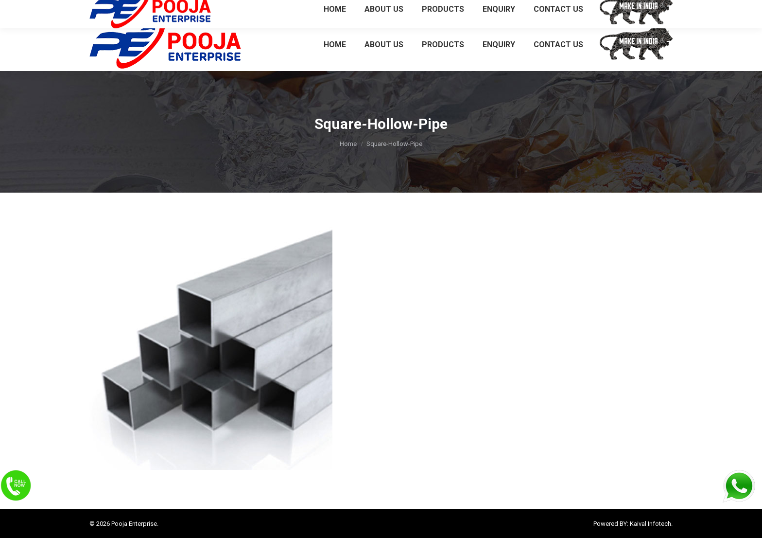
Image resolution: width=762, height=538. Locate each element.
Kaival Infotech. (651, 523)
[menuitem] (335, 44)
